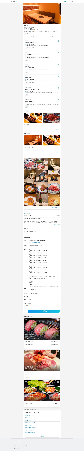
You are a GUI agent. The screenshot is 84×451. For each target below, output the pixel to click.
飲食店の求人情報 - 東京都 (30, 432)
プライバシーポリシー (21, 445)
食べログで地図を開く (36, 242)
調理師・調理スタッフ (30, 77)
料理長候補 (27, 66)
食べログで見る (56, 224)
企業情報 (27, 445)
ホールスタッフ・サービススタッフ (32, 54)
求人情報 (32, 36)
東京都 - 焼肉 (27, 417)
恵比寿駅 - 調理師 (28, 425)
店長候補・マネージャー (30, 42)
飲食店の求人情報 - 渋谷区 (30, 430)
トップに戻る (42, 436)
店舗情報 (51, 36)
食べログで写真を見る (55, 207)
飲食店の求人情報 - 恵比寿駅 (30, 427)
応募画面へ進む (44, 311)
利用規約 (15, 445)
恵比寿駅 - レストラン (29, 415)
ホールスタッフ (30, 341)
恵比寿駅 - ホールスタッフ (30, 422)
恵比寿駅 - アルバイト (29, 420)
